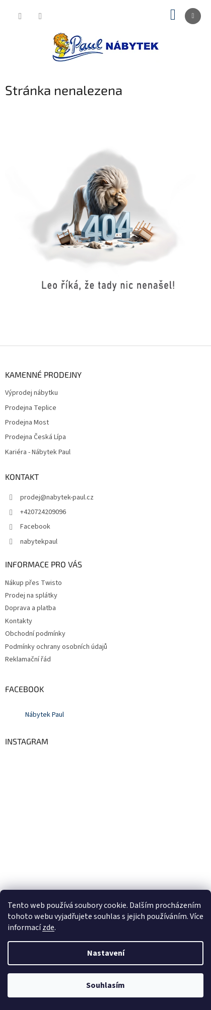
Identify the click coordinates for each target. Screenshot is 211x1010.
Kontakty (18, 621)
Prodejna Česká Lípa (35, 437)
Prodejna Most (27, 423)
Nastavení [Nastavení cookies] (105, 953)
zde (48, 927)
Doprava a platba (30, 608)
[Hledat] (20, 16)
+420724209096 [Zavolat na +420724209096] (43, 512)
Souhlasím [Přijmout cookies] (105, 985)
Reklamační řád (28, 659)
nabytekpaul (38, 542)
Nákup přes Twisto (33, 583)
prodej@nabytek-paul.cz (57, 497)
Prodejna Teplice (30, 408)
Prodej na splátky (31, 596)
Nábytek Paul (44, 715)
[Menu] (193, 16)
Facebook (35, 527)
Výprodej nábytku (31, 393)
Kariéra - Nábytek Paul (38, 452)
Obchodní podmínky (35, 634)
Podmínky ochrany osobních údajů (56, 647)
